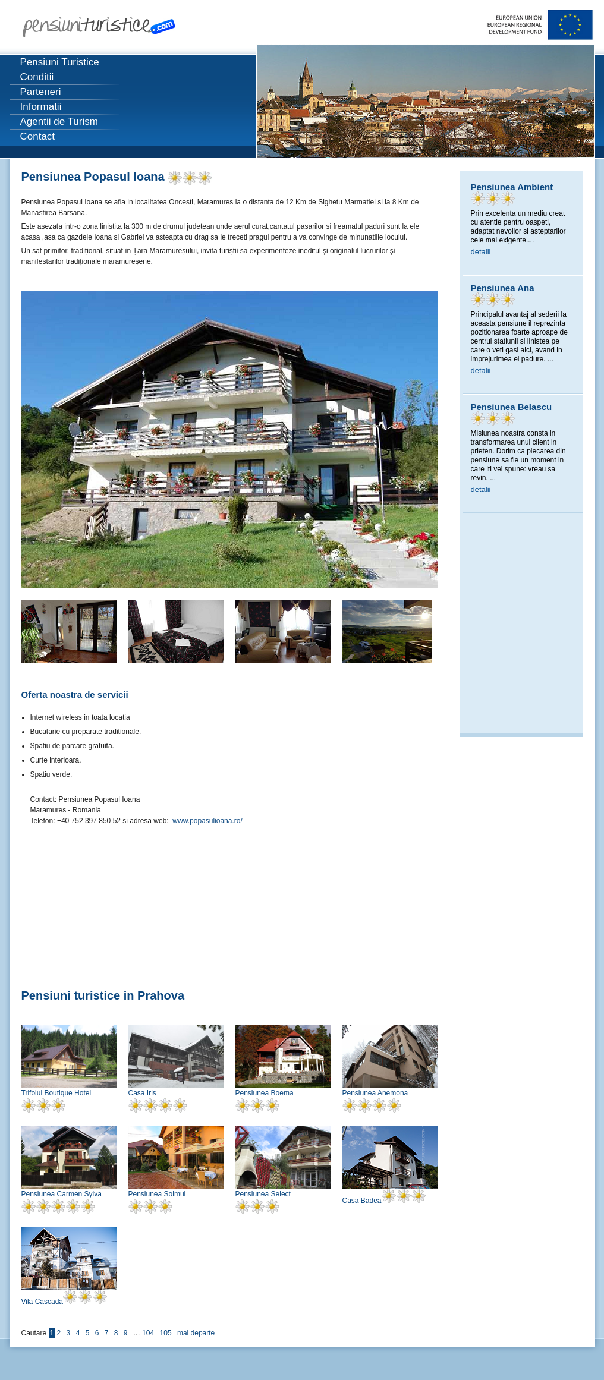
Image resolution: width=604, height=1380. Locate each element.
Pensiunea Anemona (375, 1093)
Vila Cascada (42, 1301)
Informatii (41, 106)
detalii (481, 251)
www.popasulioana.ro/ (207, 821)
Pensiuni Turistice (59, 62)
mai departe (196, 1333)
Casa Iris (142, 1093)
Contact (37, 136)
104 (148, 1333)
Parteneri (40, 91)
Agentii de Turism (59, 121)
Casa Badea (362, 1200)
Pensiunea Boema (264, 1093)
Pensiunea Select (263, 1194)
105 (166, 1333)
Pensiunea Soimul (157, 1194)
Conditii (37, 77)
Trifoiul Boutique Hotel (56, 1093)
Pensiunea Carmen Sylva (61, 1194)
